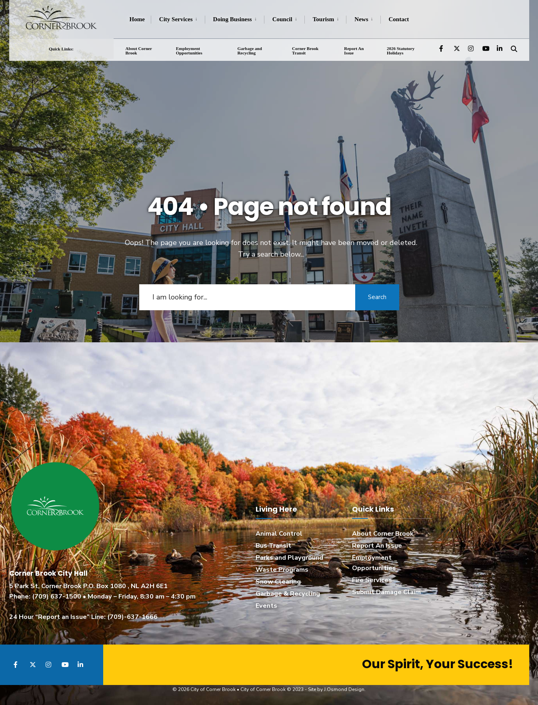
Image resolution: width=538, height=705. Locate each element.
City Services (176, 19)
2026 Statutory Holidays (400, 50)
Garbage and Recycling (249, 50)
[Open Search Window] (514, 48)
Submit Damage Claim (386, 592)
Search (377, 297)
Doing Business (232, 19)
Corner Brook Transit (305, 50)
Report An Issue (354, 50)
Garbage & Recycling (288, 593)
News (361, 19)
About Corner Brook (139, 50)
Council (282, 19)
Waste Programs (282, 569)
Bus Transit (273, 545)
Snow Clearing (278, 581)
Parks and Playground (289, 557)
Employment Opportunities (189, 50)
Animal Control (279, 533)
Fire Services (372, 580)
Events (266, 605)
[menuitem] (178, 19)
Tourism (323, 19)
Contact (399, 19)
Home (137, 19)
